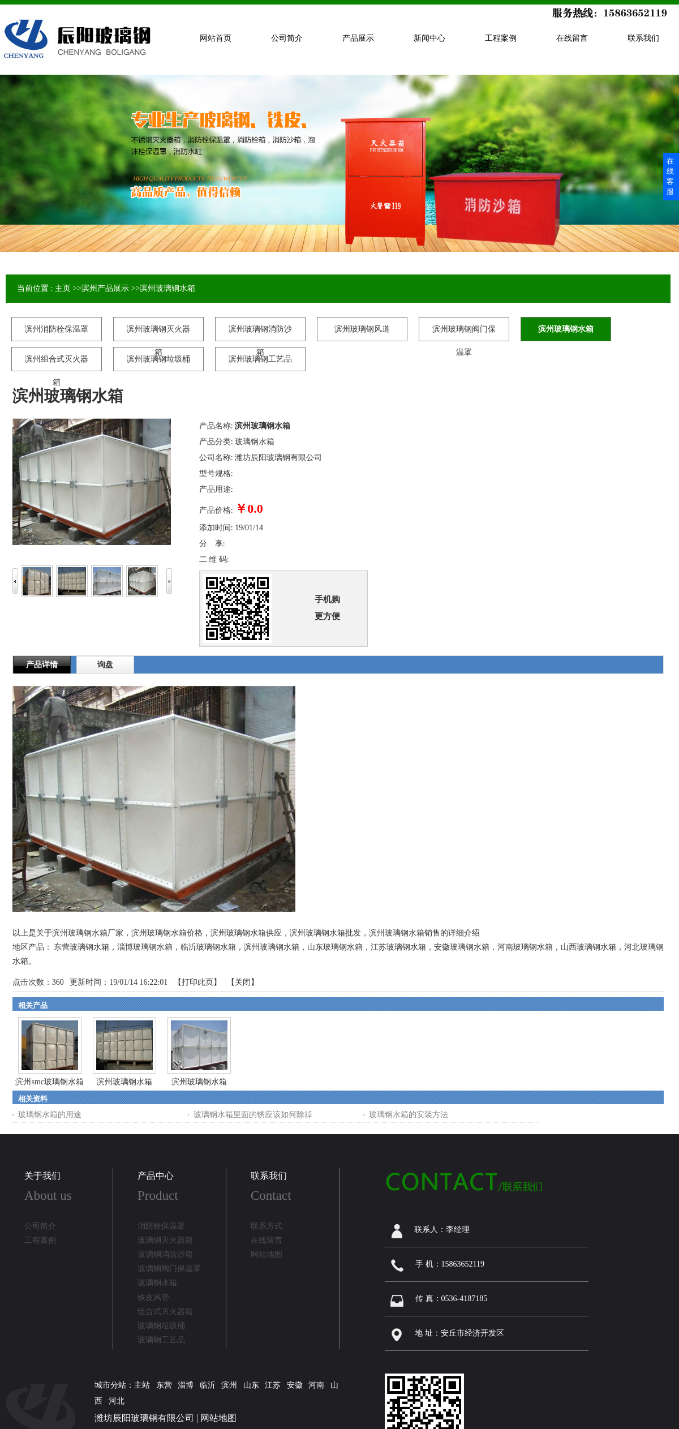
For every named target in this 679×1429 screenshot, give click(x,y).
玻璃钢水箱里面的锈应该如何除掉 (253, 1114)
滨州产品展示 (105, 288)
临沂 (208, 1385)
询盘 (105, 664)
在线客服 (670, 176)
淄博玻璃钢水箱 (145, 947)
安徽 (295, 1385)
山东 (251, 1385)
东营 (164, 1385)
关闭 (243, 982)
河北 (116, 1401)
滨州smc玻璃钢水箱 (49, 1082)
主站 (142, 1385)
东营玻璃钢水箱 (81, 947)
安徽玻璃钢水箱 (461, 947)
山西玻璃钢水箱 (588, 947)
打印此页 (197, 982)
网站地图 (218, 1418)
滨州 (229, 1385)
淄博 (186, 1385)
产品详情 (42, 664)
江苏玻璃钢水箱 (398, 947)
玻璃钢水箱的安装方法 (408, 1114)
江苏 (273, 1385)
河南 (316, 1385)
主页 (63, 288)
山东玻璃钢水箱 (335, 947)
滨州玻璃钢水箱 (167, 288)
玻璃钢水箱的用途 (49, 1114)
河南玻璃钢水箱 (525, 947)
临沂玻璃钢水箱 (208, 947)
